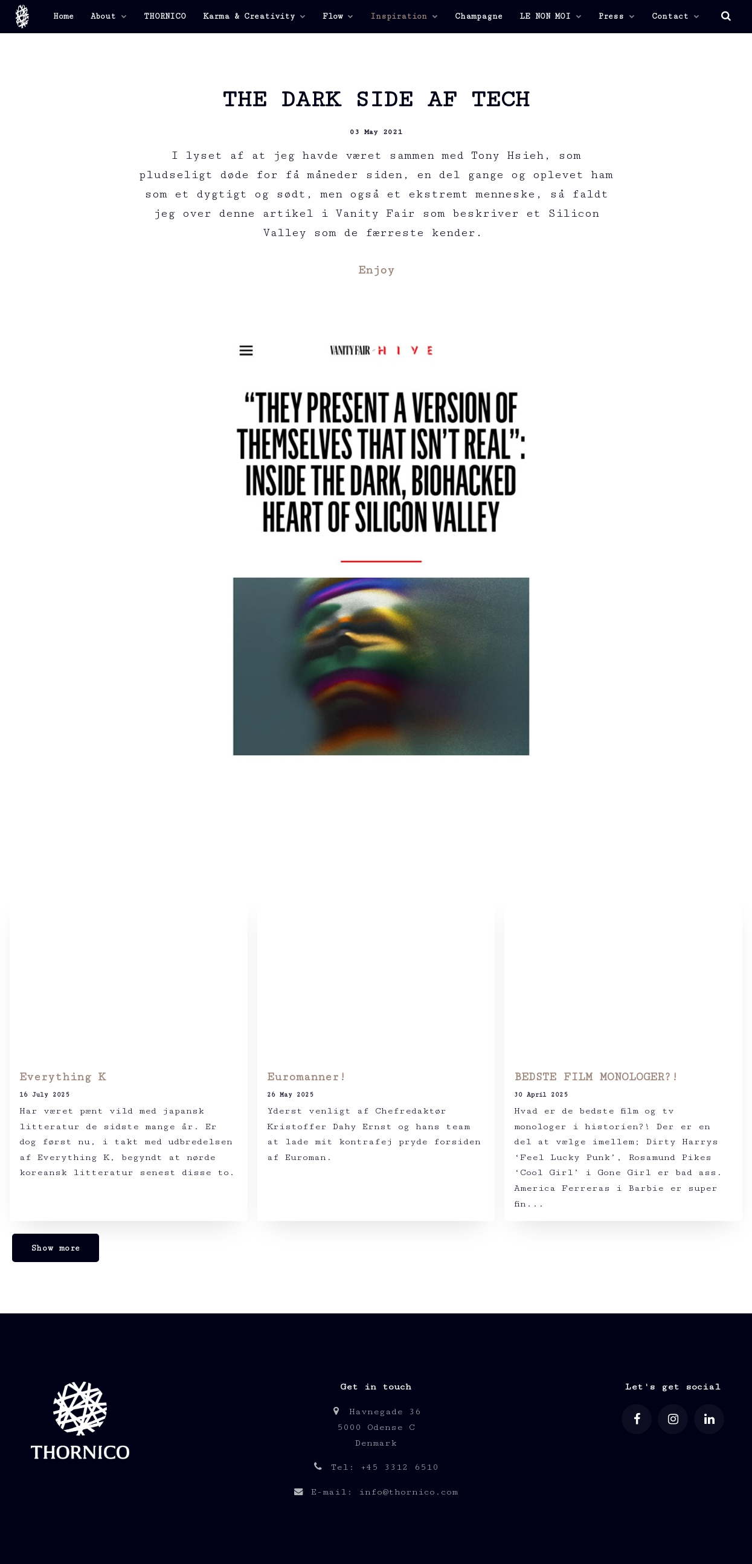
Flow (338, 16)
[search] (725, 16)
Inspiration (404, 16)
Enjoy (376, 270)
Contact (675, 16)
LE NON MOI (550, 16)
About (109, 16)
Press (617, 16)
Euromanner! (310, 1077)
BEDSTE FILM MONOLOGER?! (596, 1077)
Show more (55, 1248)
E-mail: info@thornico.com (376, 1492)
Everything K (62, 1077)
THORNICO (165, 16)
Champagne (479, 16)
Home (63, 16)
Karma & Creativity (254, 16)
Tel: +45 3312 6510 (376, 1467)
